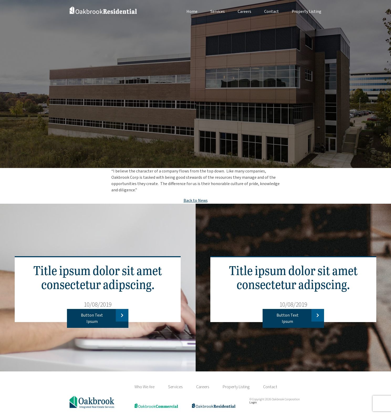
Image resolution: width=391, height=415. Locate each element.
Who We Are (144, 387)
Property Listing (306, 11)
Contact (271, 11)
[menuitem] (185, 11)
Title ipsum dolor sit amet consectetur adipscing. (97, 277)
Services (217, 11)
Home (191, 11)
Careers (244, 11)
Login (253, 402)
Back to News (196, 200)
